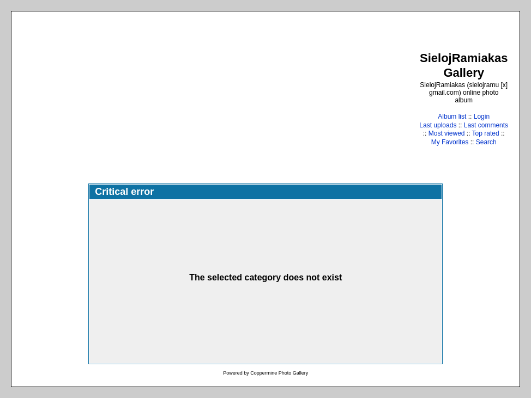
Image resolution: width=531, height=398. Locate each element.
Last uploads (437, 125)
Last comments (486, 125)
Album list (452, 116)
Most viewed (447, 133)
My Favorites (450, 142)
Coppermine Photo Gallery (279, 373)
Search (486, 142)
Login (482, 116)
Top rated (485, 133)
